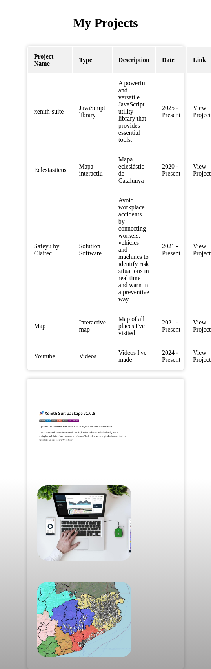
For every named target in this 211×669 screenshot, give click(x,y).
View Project (202, 111)
